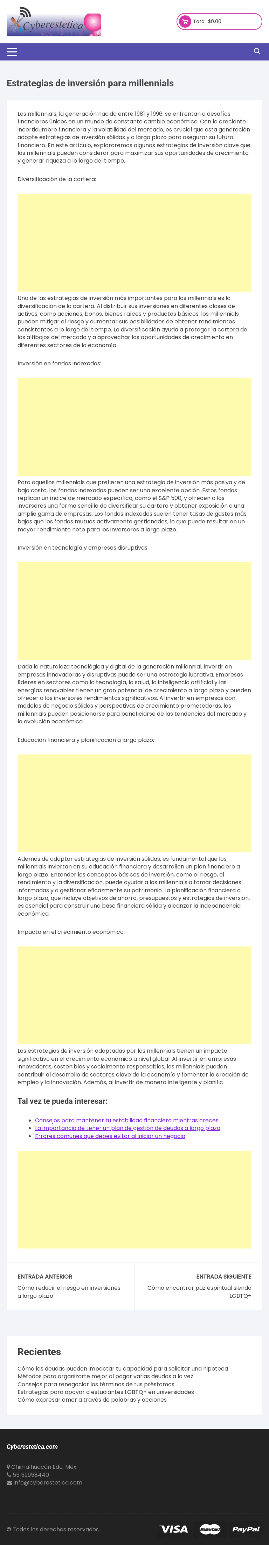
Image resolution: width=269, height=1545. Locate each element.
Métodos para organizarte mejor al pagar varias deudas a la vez (105, 1376)
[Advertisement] (134, 243)
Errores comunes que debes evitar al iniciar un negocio (110, 1136)
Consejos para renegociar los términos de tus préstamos (96, 1384)
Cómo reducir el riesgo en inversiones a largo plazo (69, 1292)
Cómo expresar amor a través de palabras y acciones (92, 1400)
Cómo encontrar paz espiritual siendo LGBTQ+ (199, 1292)
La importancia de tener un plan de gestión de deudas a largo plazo (127, 1128)
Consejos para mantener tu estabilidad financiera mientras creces (127, 1120)
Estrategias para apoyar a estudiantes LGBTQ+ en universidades (106, 1392)
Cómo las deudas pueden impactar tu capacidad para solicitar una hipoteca (123, 1369)
